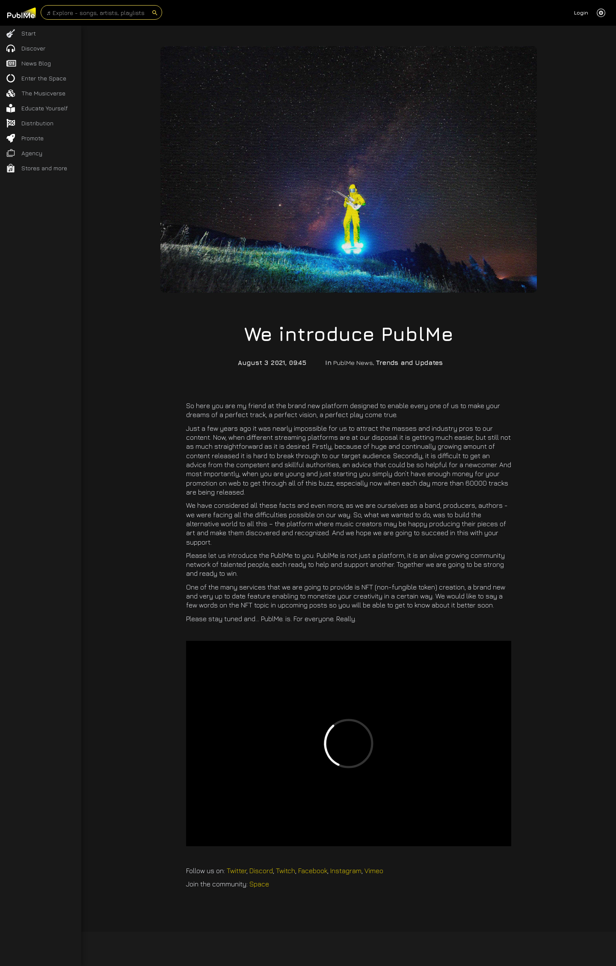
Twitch (285, 870)
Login (581, 12)
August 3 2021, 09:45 (272, 362)
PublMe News (353, 362)
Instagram (345, 870)
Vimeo (373, 870)
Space (259, 884)
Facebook (312, 870)
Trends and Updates (409, 362)
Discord (261, 870)
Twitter (236, 870)
